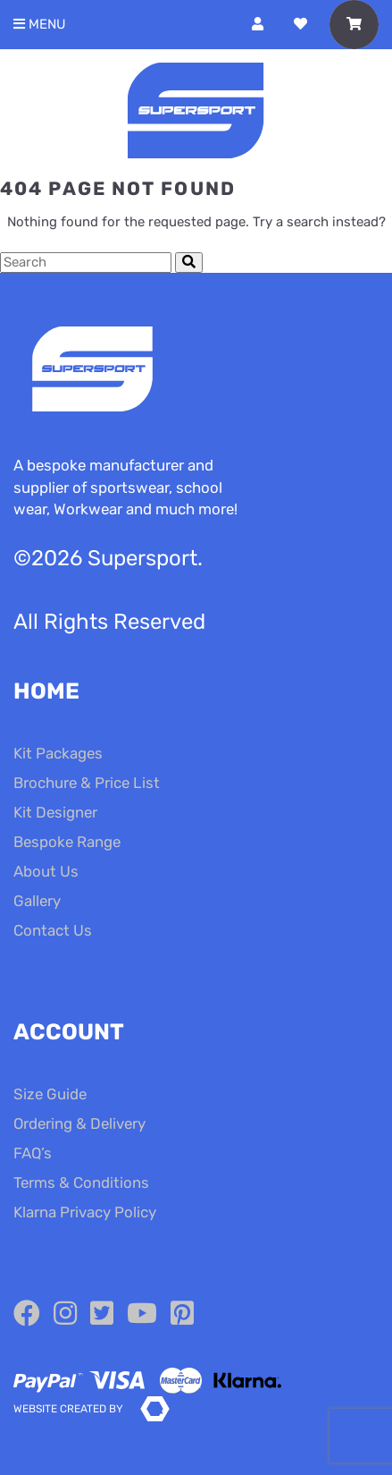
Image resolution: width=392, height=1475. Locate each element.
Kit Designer (55, 812)
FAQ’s (32, 1153)
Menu (39, 24)
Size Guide (50, 1094)
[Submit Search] (189, 262)
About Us (46, 871)
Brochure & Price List (86, 783)
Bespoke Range (67, 842)
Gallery (37, 901)
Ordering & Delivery (79, 1123)
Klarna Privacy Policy (84, 1212)
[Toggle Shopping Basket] (354, 24)
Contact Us (52, 930)
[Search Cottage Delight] (85, 262)
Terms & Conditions (81, 1182)
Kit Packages (58, 753)
